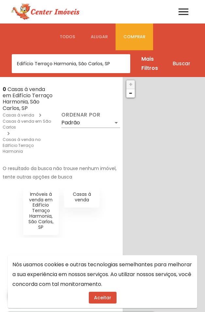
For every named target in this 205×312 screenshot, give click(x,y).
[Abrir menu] (183, 11)
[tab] (67, 36)
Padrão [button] (70, 122)
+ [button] (131, 84)
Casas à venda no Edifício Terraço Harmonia (21, 145)
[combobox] (71, 63)
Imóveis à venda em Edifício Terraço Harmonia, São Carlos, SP (41, 210)
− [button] (130, 93)
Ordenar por (81, 114)
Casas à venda (18, 115)
